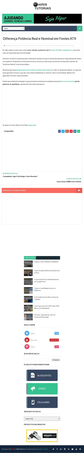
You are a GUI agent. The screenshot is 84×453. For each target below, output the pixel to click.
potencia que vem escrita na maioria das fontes (33, 70)
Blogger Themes (42, 449)
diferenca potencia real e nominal (16, 45)
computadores (66, 50)
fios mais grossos (67, 81)
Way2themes (20, 449)
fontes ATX (55, 50)
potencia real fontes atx (66, 45)
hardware (39, 45)
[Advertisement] (42, 151)
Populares (30, 258)
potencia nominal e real (50, 45)
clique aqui (32, 125)
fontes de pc (31, 45)
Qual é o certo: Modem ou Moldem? (46, 262)
